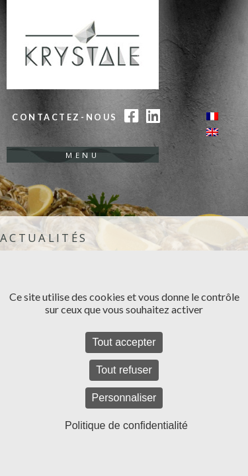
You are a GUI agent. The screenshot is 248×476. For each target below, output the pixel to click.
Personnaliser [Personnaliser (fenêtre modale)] (124, 397)
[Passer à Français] (212, 116)
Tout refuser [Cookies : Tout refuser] (123, 370)
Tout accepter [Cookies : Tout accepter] (123, 342)
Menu (82, 155)
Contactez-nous (65, 117)
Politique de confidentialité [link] (126, 425)
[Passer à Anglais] (212, 132)
